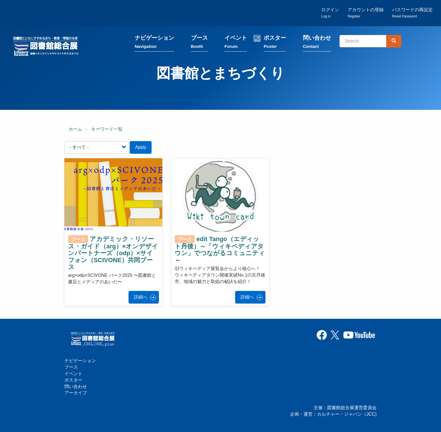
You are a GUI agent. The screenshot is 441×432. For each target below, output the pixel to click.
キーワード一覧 (107, 129)
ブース (199, 43)
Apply (140, 147)
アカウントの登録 (366, 12)
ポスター (275, 43)
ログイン (330, 12)
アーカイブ (75, 392)
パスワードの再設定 (412, 12)
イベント (235, 43)
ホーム (75, 129)
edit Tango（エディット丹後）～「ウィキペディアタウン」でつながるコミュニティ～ (220, 249)
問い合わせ (317, 43)
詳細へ (140, 297)
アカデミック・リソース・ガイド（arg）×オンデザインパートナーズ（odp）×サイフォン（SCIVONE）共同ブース (113, 252)
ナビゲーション (154, 43)
